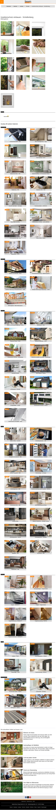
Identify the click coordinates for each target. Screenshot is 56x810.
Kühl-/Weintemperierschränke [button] (41, 505)
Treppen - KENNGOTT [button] (15, 604)
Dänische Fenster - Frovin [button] (15, 341)
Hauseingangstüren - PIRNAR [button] (41, 656)
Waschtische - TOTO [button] (15, 254)
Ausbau (19, 807)
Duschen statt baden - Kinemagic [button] (15, 205)
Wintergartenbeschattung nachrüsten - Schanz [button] (15, 723)
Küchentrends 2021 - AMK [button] (15, 505)
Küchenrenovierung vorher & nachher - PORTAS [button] (40, 489)
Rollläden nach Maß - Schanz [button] (41, 389)
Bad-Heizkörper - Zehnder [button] (15, 157)
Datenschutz (29, 801)
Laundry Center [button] (15, 521)
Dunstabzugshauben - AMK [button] (41, 440)
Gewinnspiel (43, 807)
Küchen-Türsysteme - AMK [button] (15, 473)
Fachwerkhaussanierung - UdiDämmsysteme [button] (41, 273)
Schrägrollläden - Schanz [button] (15, 405)
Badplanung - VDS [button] (15, 189)
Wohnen (32, 807)
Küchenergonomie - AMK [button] (15, 489)
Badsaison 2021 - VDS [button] (40, 189)
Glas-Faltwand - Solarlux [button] (41, 373)
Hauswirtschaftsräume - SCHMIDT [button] (41, 456)
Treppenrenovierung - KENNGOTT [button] (15, 620)
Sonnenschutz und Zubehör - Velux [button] (15, 421)
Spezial (38, 807)
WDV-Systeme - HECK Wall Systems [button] (15, 305)
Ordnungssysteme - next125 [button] (15, 537)
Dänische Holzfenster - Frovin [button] (41, 341)
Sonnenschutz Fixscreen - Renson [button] (40, 405)
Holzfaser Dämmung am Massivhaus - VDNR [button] (41, 289)
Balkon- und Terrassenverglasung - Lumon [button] (15, 325)
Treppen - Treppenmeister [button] (41, 604)
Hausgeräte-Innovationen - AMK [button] (15, 456)
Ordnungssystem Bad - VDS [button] (15, 238)
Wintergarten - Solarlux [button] (15, 707)
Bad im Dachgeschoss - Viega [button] (41, 141)
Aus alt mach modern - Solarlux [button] (15, 691)
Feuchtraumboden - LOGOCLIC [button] (41, 205)
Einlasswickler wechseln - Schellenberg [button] (15, 357)
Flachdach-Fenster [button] (15, 373)
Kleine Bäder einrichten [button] (15, 222)
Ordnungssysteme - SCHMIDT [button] (41, 537)
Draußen (27, 807)
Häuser (11, 807)
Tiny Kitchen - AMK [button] (41, 553)
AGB (34, 801)
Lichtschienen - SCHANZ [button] (15, 389)
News (35, 807)
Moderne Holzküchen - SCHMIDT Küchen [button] (41, 521)
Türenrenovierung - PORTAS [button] (40, 672)
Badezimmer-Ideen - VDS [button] (15, 173)
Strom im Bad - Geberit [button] (40, 238)
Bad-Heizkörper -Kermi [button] (40, 157)
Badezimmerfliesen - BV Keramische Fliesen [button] (40, 173)
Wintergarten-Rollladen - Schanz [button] (40, 707)
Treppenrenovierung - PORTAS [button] (41, 620)
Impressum (23, 801)
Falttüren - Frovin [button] (15, 656)
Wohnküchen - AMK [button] (15, 569)
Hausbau (15, 807)
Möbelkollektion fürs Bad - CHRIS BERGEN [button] (40, 222)
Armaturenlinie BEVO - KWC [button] (15, 141)
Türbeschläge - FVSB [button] (15, 672)
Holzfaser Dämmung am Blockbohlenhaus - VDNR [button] (15, 289)
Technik (23, 807)
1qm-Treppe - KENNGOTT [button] (15, 588)
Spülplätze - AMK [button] (15, 553)
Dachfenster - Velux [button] (41, 325)
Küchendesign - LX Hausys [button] (41, 473)
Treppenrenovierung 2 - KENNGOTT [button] (15, 636)
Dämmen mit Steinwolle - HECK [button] (15, 273)
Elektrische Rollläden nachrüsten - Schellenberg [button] (41, 357)
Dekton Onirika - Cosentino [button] (15, 440)
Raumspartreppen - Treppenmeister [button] (41, 588)
